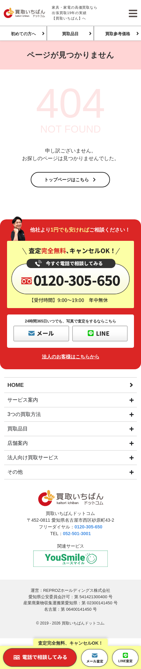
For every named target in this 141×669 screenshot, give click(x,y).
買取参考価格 (117, 33)
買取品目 (70, 33)
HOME (15, 385)
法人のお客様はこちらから (70, 356)
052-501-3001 (77, 533)
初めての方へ (23, 33)
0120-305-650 (88, 526)
